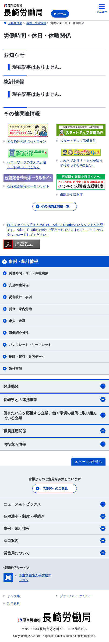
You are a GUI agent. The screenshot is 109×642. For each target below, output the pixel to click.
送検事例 (15, 368)
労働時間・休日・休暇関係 (28, 273)
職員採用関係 (54, 430)
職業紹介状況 (18, 333)
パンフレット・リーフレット (30, 345)
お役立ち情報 (54, 444)
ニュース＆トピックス (54, 504)
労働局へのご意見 (55, 488)
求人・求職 (17, 321)
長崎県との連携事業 (54, 399)
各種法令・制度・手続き (54, 516)
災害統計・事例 (20, 297)
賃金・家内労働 (20, 309)
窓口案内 (54, 540)
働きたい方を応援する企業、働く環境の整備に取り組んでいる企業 (54, 415)
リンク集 (13, 596)
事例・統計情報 (54, 528)
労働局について (54, 552)
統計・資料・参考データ (27, 357)
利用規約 (13, 604)
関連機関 (54, 386)
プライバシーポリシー (76, 596)
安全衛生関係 (18, 285)
